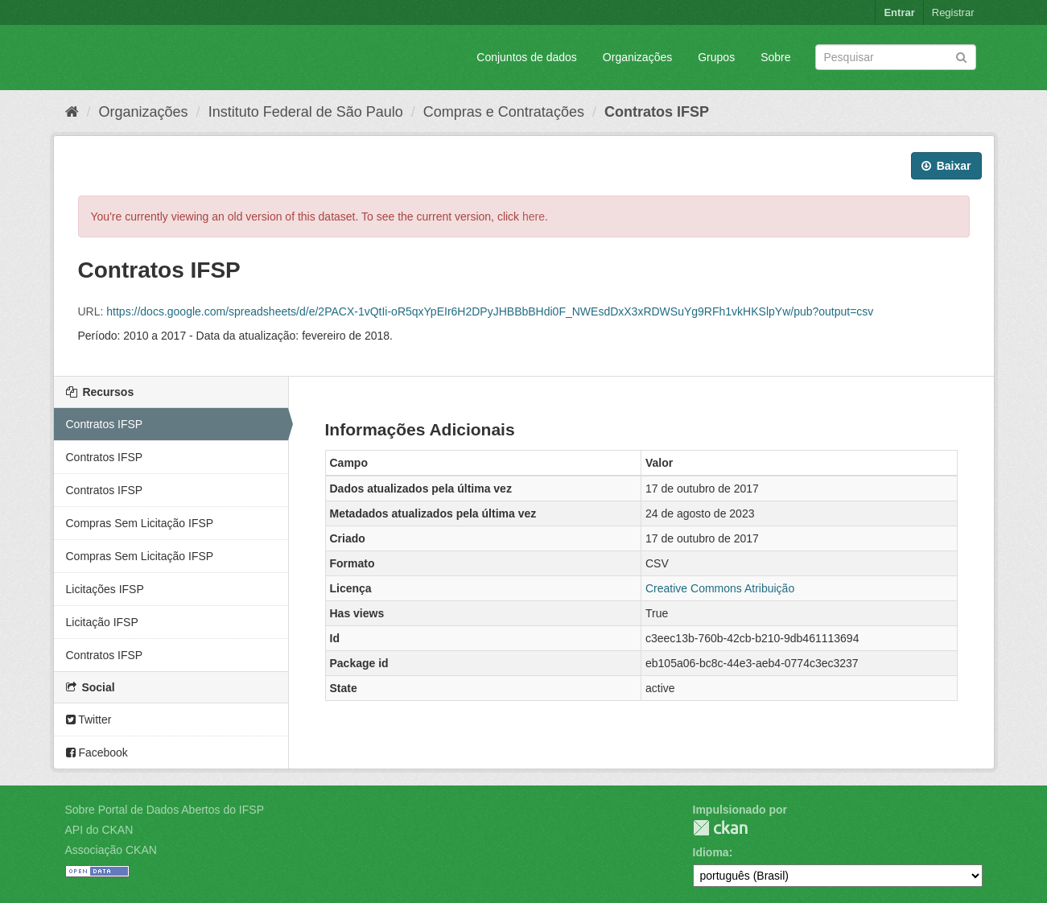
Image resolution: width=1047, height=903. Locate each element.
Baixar (946, 165)
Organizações (637, 57)
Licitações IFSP (105, 589)
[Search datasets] (895, 57)
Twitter (89, 719)
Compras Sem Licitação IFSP (140, 523)
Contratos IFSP (656, 112)
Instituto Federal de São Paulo (305, 112)
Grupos (716, 57)
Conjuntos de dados (526, 57)
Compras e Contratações (503, 112)
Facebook (97, 752)
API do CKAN (99, 829)
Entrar (899, 12)
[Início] (72, 112)
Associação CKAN (111, 849)
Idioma (711, 852)
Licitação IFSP (102, 622)
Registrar (953, 12)
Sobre (775, 57)
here (533, 216)
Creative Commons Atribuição (719, 588)
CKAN (720, 827)
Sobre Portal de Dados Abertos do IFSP (164, 809)
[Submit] (961, 56)
